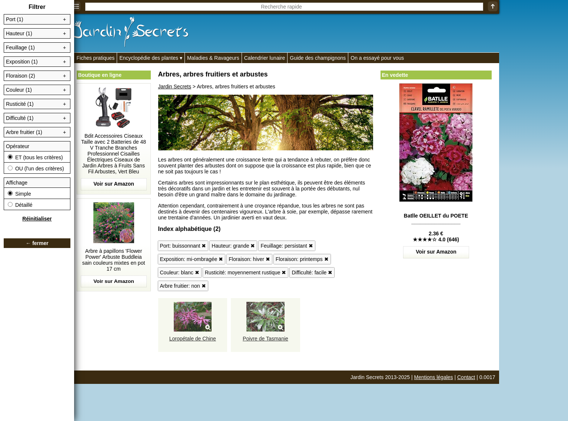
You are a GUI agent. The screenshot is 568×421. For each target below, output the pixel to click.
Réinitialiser (37, 219)
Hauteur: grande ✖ (233, 246)
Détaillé (20, 205)
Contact (466, 377)
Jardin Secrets (174, 86)
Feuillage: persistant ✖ (286, 246)
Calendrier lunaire (264, 58)
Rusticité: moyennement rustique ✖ (245, 272)
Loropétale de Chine (192, 339)
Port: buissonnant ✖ (183, 246)
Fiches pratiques (96, 58)
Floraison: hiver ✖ (249, 259)
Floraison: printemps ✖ (302, 259)
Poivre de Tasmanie (265, 339)
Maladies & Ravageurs (213, 58)
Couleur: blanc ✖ (179, 272)
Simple (19, 194)
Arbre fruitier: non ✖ (183, 286)
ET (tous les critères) (35, 157)
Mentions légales (433, 377)
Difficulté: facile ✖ (312, 272)
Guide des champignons (318, 58)
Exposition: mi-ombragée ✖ (191, 259)
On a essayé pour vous (377, 58)
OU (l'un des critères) (36, 169)
